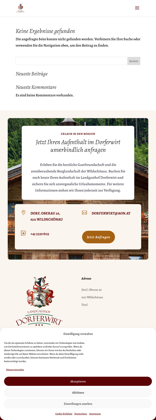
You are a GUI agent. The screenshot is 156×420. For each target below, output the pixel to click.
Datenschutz (80, 413)
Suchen (133, 61)
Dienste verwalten (15, 369)
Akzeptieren (78, 381)
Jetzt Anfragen (98, 237)
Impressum (95, 413)
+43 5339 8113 (39, 233)
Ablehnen (78, 393)
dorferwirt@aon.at (111, 213)
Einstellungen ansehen (78, 404)
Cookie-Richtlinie (63, 413)
